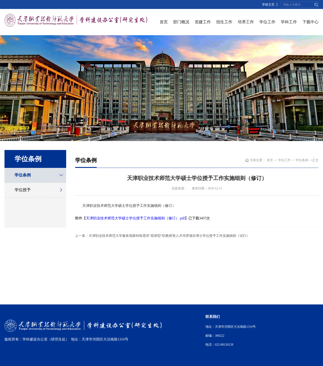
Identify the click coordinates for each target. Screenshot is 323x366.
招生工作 (224, 22)
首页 (164, 22)
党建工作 (203, 22)
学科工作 (289, 22)
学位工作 (267, 22)
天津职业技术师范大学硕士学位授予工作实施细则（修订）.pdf (135, 218)
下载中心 (310, 22)
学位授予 (23, 190)
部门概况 (181, 22)
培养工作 (246, 22)
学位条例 (23, 175)
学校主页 (268, 4)
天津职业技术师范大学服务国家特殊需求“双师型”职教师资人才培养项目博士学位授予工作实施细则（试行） (169, 236)
